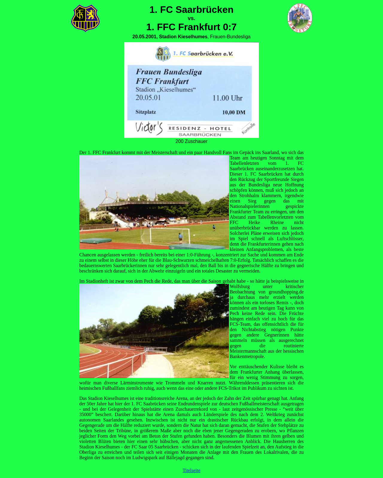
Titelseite (191, 470)
